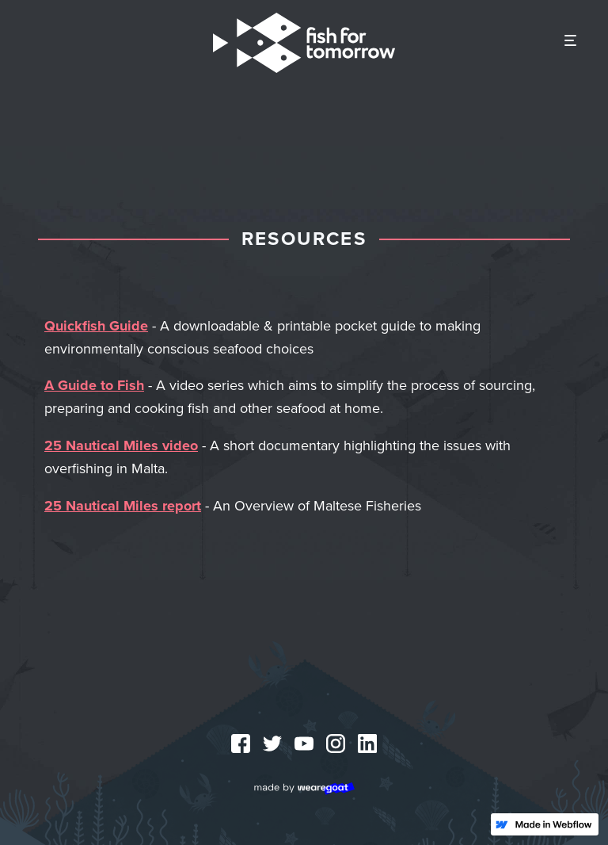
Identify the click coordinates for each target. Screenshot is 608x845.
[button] (570, 41)
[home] (304, 43)
